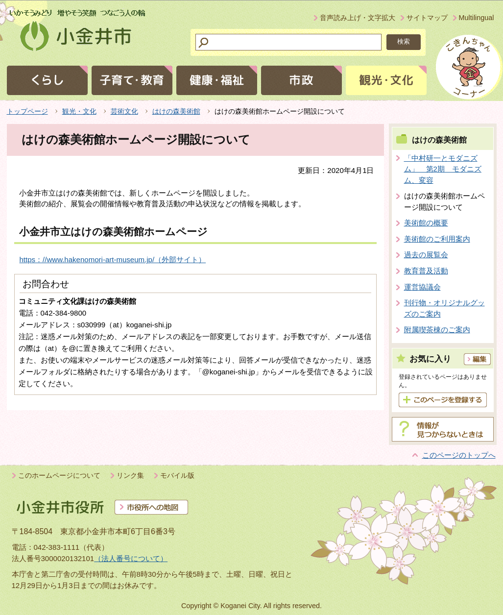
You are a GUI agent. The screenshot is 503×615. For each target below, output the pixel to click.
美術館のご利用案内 (437, 239)
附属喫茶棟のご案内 (437, 329)
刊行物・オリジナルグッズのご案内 (444, 308)
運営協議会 (422, 287)
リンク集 (130, 475)
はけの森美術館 (176, 111)
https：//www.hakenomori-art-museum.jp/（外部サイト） (113, 259)
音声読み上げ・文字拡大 (357, 18)
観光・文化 (79, 111)
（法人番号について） (131, 558)
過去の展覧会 (426, 254)
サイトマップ (427, 18)
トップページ (27, 111)
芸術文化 (124, 111)
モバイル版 (177, 475)
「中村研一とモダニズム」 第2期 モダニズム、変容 (442, 169)
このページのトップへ (459, 455)
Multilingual (476, 18)
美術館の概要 (426, 223)
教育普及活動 (426, 271)
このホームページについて (59, 475)
